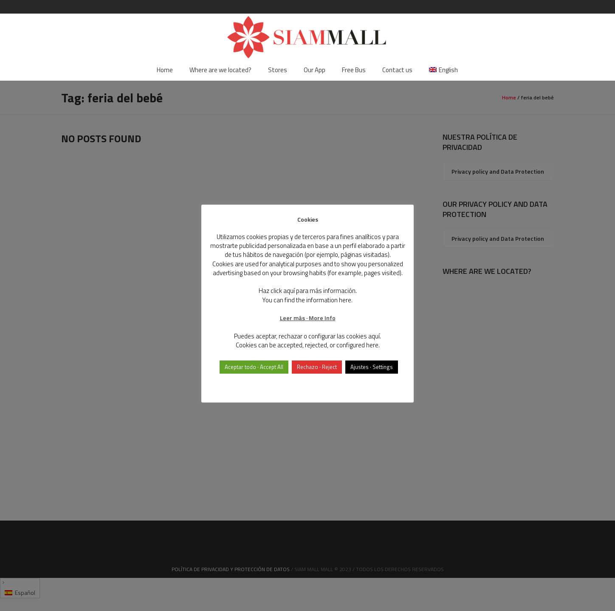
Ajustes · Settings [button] (371, 367)
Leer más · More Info (308, 317)
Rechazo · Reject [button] (317, 367)
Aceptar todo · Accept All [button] (254, 367)
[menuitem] (443, 70)
